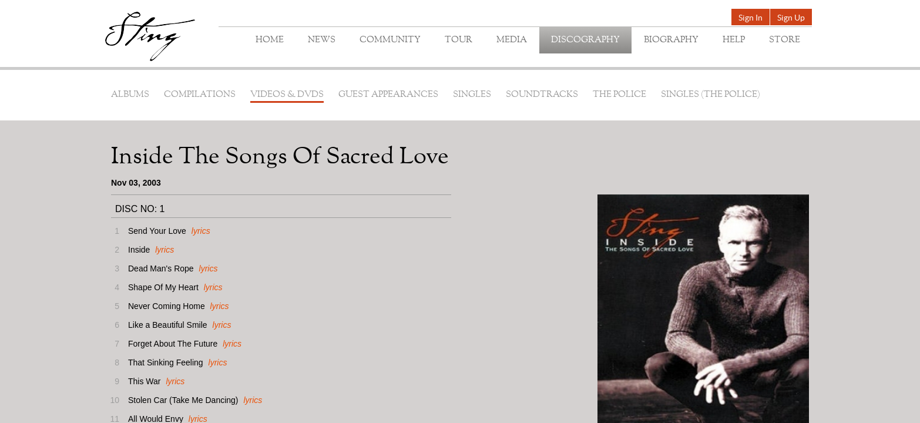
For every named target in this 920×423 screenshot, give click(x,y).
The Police (619, 95)
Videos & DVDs (287, 95)
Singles (472, 95)
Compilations (200, 95)
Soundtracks (542, 95)
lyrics (201, 231)
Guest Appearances (388, 95)
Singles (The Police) (710, 95)
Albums (130, 95)
